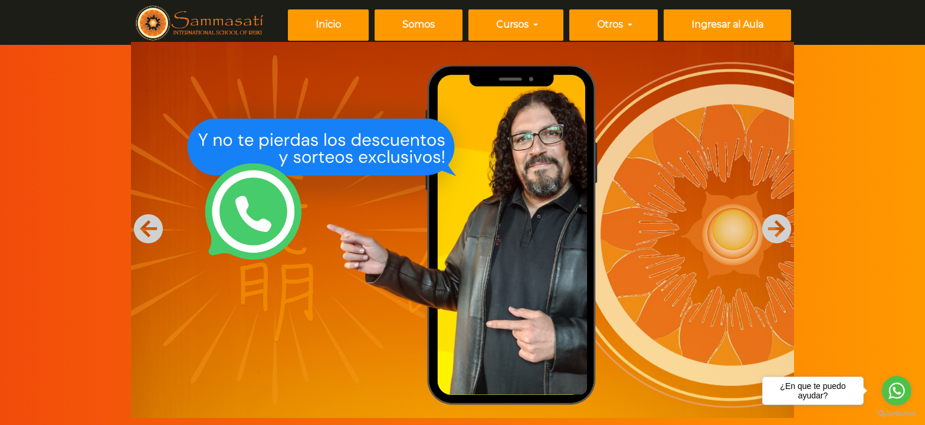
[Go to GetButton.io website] (897, 413)
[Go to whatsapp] (896, 391)
